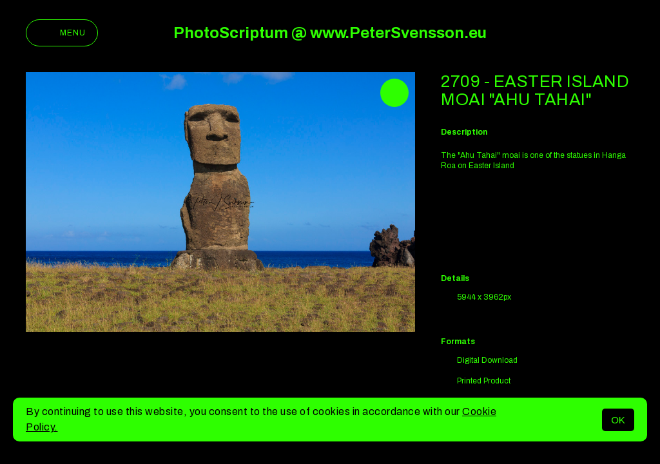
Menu (62, 33)
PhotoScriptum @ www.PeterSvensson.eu (330, 32)
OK (618, 419)
